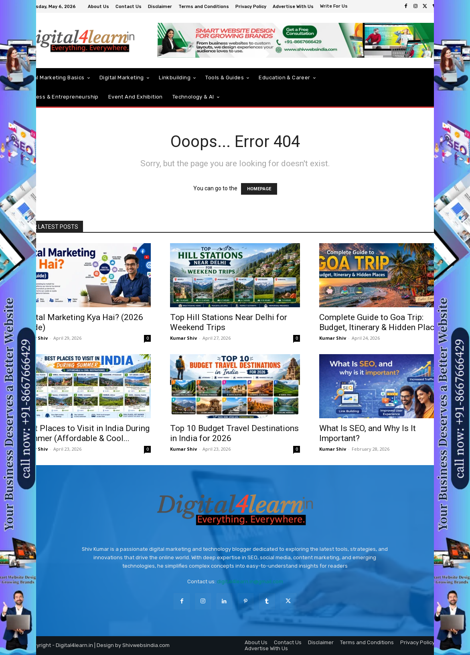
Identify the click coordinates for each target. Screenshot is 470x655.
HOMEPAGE (259, 188)
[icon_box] (335, 7)
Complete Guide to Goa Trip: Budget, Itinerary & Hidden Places (381, 322)
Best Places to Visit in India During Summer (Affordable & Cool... (85, 433)
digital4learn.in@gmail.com (250, 581)
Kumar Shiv (183, 338)
